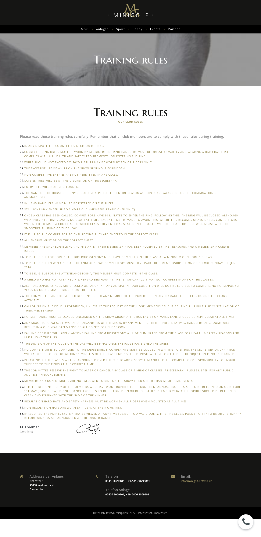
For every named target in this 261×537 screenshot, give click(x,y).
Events (155, 29)
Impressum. (161, 513)
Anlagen (102, 29)
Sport (120, 29)
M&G (84, 29)
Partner (174, 29)
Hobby (138, 29)
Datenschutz (101, 513)
